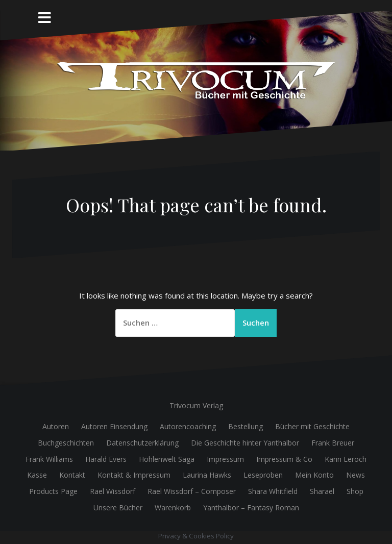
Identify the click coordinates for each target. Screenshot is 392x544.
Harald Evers (106, 459)
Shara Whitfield (273, 491)
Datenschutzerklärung (142, 443)
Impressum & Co (284, 459)
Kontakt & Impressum (133, 475)
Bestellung (245, 426)
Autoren (55, 426)
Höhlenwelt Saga (166, 459)
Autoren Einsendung (114, 426)
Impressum (225, 459)
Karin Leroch (345, 459)
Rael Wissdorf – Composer (192, 491)
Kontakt (72, 475)
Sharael (322, 491)
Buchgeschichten (66, 443)
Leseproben (263, 475)
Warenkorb (173, 507)
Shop (355, 491)
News (355, 475)
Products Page (53, 491)
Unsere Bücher (117, 507)
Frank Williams (49, 459)
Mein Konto (314, 475)
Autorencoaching (188, 426)
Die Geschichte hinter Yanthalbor (245, 443)
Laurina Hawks (207, 475)
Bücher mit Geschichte (312, 426)
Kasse (37, 475)
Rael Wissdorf (112, 491)
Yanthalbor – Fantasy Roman (251, 507)
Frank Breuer (332, 443)
